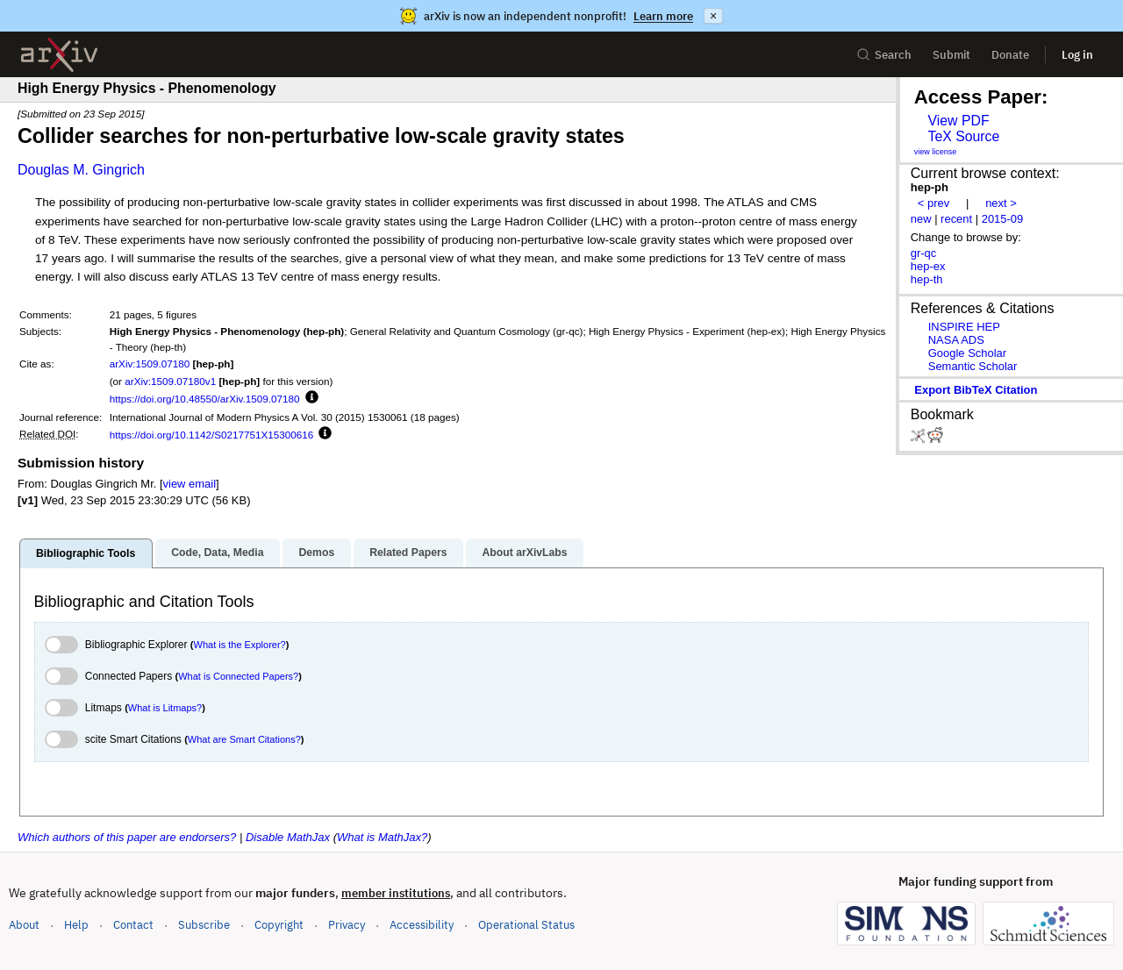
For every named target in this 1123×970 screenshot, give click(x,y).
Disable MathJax (288, 837)
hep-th (927, 279)
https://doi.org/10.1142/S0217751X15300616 (212, 434)
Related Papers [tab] (408, 552)
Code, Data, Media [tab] (217, 552)
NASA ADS (956, 339)
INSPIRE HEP (964, 326)
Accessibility (422, 924)
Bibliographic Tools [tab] (85, 553)
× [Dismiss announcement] (713, 16)
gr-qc (924, 253)
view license (935, 151)
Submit (951, 54)
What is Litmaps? (165, 708)
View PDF (958, 120)
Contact (133, 924)
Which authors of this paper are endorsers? (127, 837)
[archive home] (59, 55)
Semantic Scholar (973, 366)
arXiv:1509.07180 (150, 363)
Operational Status (526, 924)
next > (1001, 203)
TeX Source (963, 136)
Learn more (663, 16)
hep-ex (928, 266)
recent (956, 218)
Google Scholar (967, 353)
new (921, 218)
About (24, 924)
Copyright (279, 924)
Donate (1010, 54)
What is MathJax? (382, 837)
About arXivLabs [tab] (524, 552)
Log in (1077, 54)
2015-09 (1003, 218)
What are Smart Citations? (244, 739)
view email (189, 483)
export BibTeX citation (975, 389)
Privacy (346, 924)
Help (76, 924)
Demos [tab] (316, 552)
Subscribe (204, 924)
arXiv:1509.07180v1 (170, 381)
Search (884, 54)
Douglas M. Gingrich (81, 169)
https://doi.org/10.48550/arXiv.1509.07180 (205, 398)
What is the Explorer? (240, 644)
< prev (933, 203)
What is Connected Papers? (238, 676)
